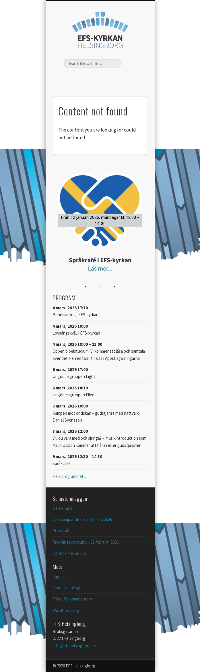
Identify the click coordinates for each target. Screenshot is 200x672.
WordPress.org (66, 610)
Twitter (99, 77)
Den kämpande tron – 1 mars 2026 (82, 519)
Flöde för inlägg (66, 587)
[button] (100, 220)
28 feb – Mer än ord (69, 553)
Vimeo (111, 77)
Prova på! (61, 530)
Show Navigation (133, 51)
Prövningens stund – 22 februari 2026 (86, 542)
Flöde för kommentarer (73, 599)
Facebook (87, 77)
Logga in (60, 576)
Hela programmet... (69, 476)
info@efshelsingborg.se (74, 645)
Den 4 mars (62, 508)
